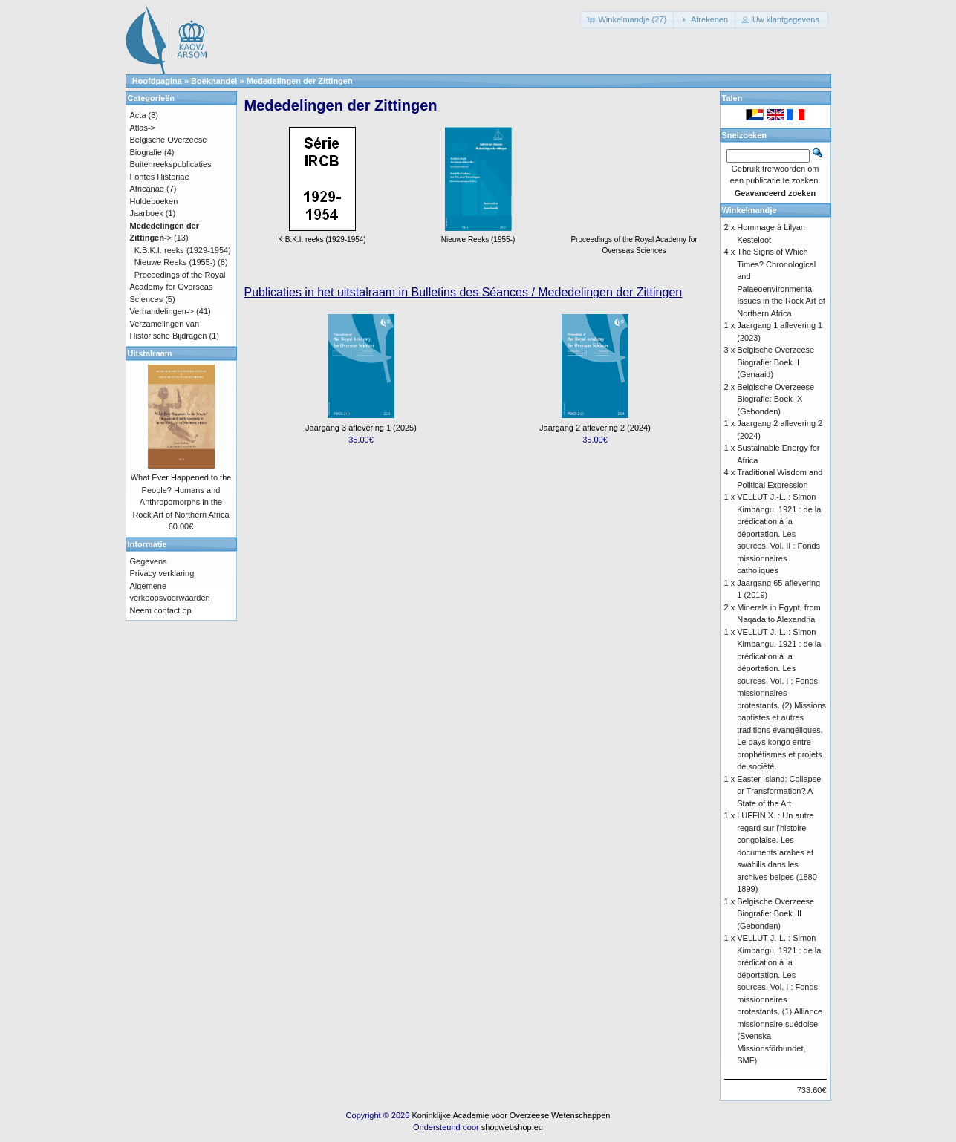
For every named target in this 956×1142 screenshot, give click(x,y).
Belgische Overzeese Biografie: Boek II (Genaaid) (775, 362)
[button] (627, 19)
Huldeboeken (154, 201)
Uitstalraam (150, 353)
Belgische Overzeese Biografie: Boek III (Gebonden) (775, 913)
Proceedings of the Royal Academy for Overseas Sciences (633, 239)
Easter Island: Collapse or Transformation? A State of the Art (779, 791)
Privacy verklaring (162, 573)
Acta (138, 115)
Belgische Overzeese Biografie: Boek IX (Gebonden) (775, 399)
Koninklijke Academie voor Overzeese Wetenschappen (511, 1115)
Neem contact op (161, 610)
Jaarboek (146, 213)
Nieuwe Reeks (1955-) (174, 262)
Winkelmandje (749, 210)
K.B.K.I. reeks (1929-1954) (182, 250)
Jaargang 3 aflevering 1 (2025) (361, 427)
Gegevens (148, 561)
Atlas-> (143, 127)
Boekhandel (214, 80)
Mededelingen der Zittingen (300, 80)
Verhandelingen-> (162, 311)
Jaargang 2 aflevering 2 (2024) (595, 427)
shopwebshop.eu (512, 1127)
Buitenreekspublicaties (171, 164)
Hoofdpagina (157, 80)
